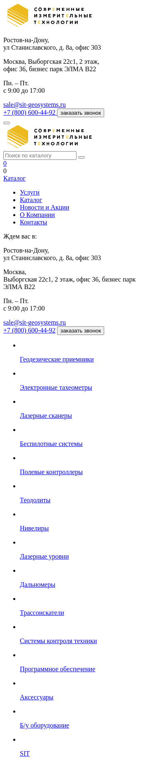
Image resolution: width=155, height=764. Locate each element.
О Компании (37, 214)
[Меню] (6, 123)
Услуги (30, 192)
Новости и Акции (44, 207)
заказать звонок (80, 113)
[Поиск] (81, 157)
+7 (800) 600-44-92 (29, 330)
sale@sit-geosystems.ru (34, 104)
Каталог (14, 178)
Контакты (33, 222)
